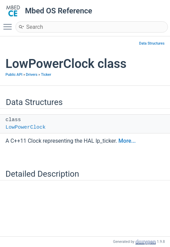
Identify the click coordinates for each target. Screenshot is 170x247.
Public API (13, 74)
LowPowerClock (25, 127)
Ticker (46, 74)
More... (127, 141)
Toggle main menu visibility (9, 23)
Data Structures (152, 43)
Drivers (32, 74)
